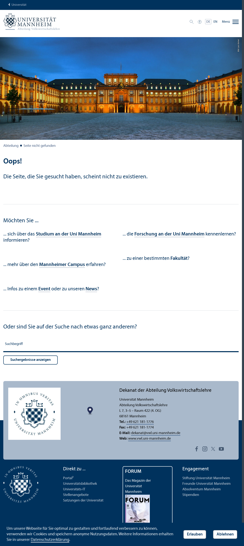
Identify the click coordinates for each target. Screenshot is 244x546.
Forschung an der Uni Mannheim (169, 234)
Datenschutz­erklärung (50, 540)
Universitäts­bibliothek (80, 484)
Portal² (68, 478)
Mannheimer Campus (62, 264)
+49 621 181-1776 (140, 422)
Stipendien (190, 495)
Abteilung (11, 146)
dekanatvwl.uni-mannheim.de (155, 433)
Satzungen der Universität (83, 500)
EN (215, 22)
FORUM (133, 471)
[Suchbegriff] (121, 344)
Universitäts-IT (74, 489)
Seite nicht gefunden (39, 146)
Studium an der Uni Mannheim (68, 234)
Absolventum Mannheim (201, 489)
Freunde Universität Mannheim (206, 484)
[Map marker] (90, 411)
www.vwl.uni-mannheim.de (149, 439)
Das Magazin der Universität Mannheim (138, 486)
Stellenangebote (76, 495)
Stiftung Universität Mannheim (206, 478)
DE (208, 22)
